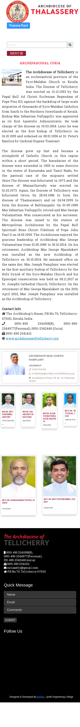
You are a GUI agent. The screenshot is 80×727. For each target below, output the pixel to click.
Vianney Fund (18, 25)
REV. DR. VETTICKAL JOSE (70, 413)
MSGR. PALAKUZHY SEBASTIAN (28, 414)
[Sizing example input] (37, 45)
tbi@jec (41, 697)
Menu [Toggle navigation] (16, 53)
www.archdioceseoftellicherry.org (32, 338)
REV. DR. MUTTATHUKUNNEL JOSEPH (59, 500)
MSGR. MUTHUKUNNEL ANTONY (7, 414)
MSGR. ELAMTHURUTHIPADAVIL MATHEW (49, 417)
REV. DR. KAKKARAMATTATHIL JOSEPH (18, 501)
